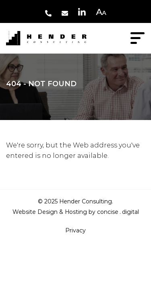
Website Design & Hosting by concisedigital (75, 211)
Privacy (75, 230)
